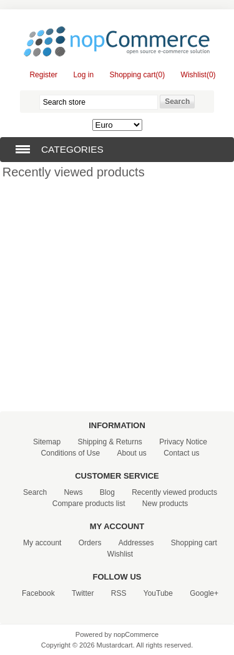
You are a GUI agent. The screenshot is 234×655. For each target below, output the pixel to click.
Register (43, 74)
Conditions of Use (70, 453)
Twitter (83, 593)
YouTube (158, 593)
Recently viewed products (174, 492)
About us (131, 453)
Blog (107, 492)
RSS (119, 593)
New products (165, 503)
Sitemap (47, 441)
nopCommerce (136, 634)
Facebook (38, 593)
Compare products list (88, 503)
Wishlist (120, 554)
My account (42, 542)
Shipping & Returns (109, 441)
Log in (83, 74)
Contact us (181, 453)
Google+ (204, 593)
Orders (90, 542)
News (73, 492)
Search (35, 492)
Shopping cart (194, 542)
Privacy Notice (183, 441)
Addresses (136, 542)
